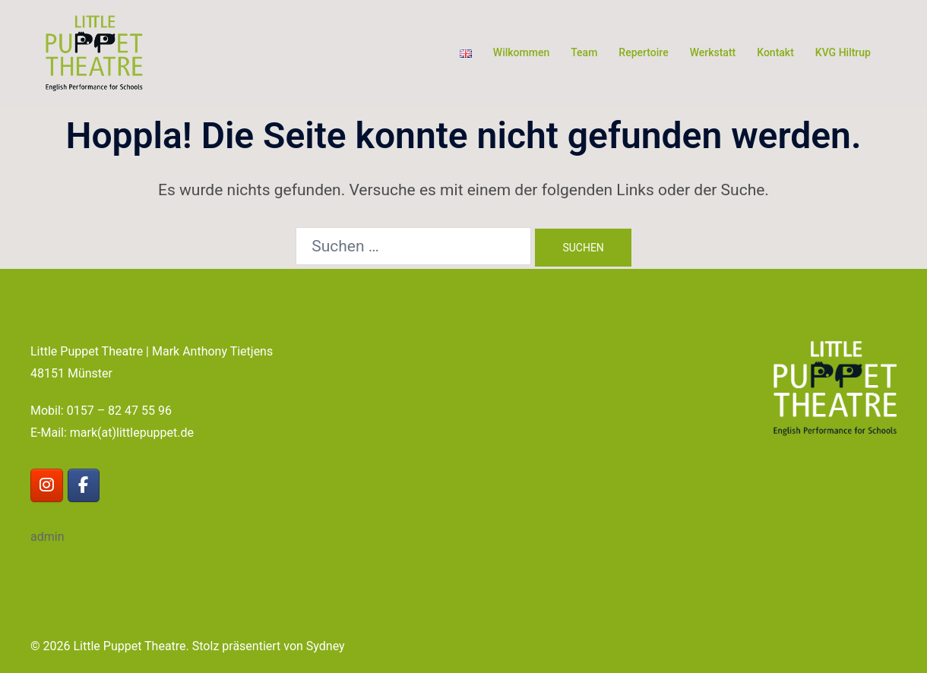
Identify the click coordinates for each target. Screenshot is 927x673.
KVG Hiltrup (843, 52)
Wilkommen (521, 52)
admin (47, 536)
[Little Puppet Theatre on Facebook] (84, 486)
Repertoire (643, 52)
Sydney (325, 646)
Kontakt (775, 52)
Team (584, 52)
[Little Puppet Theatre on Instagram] (46, 486)
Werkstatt (713, 52)
